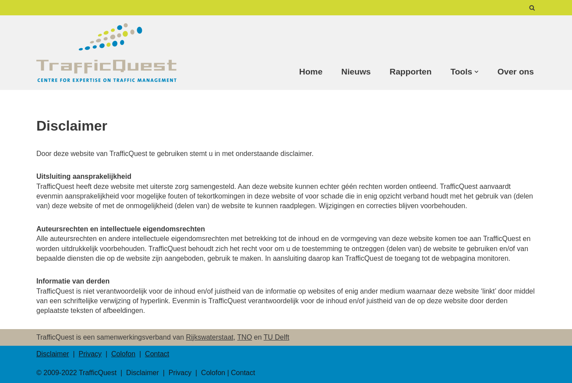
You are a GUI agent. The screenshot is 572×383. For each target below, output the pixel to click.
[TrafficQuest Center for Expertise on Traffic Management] (106, 52)
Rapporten (411, 71)
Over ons (516, 71)
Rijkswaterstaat (209, 337)
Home (310, 71)
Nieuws (356, 71)
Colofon (123, 354)
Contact (157, 354)
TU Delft (277, 337)
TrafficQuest (98, 372)
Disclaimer (52, 354)
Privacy (90, 354)
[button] (476, 72)
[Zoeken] (532, 7)
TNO (244, 337)
